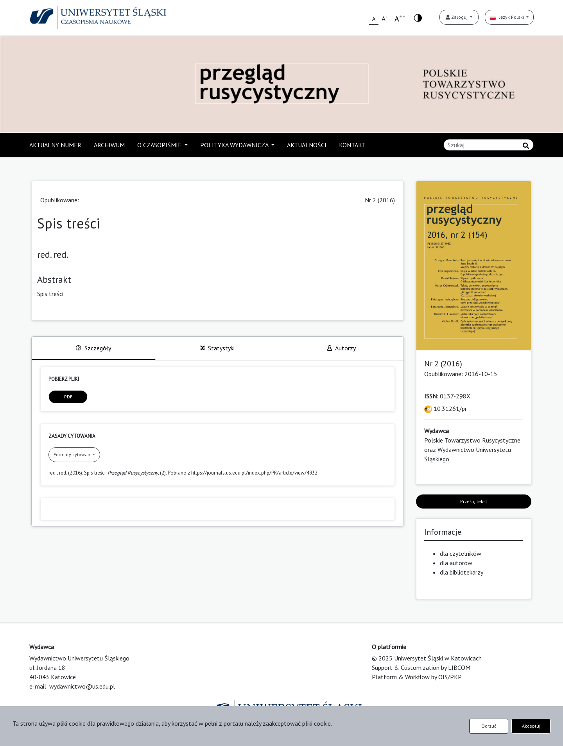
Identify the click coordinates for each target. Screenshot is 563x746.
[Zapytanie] (488, 144)
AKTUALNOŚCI (306, 145)
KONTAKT (352, 145)
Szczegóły (93, 348)
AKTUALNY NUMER (55, 145)
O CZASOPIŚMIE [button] (160, 145)
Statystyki (217, 348)
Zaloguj (457, 17)
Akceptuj (531, 726)
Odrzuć (488, 726)
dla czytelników (460, 553)
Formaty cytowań (72, 454)
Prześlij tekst (473, 501)
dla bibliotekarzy (461, 572)
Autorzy (341, 348)
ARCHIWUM (109, 145)
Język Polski (507, 17)
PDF (68, 397)
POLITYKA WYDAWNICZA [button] (235, 145)
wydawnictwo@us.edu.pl (82, 686)
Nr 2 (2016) (380, 200)
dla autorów (456, 563)
